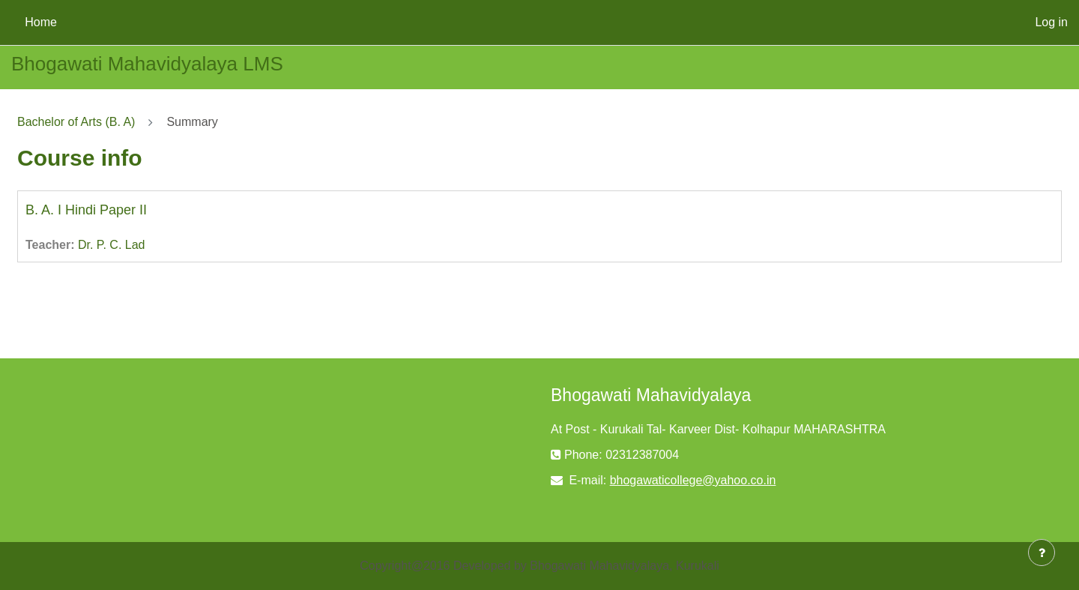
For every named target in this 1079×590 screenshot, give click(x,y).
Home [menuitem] (41, 22)
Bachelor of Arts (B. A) (76, 121)
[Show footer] (1041, 552)
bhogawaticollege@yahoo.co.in (693, 480)
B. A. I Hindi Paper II (86, 209)
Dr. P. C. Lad (111, 244)
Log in (1051, 22)
